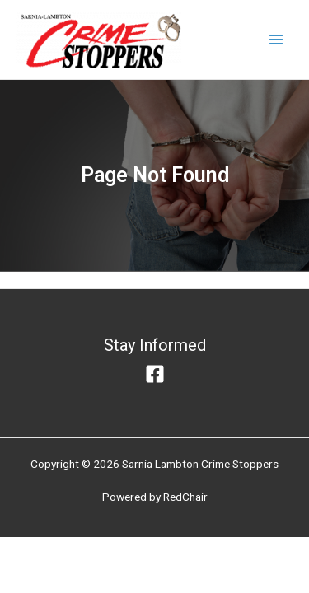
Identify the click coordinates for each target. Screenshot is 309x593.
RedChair (185, 496)
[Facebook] (155, 374)
